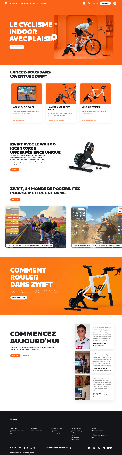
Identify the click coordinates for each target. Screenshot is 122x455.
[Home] (6, 3)
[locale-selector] (84, 3)
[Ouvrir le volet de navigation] (115, 3)
